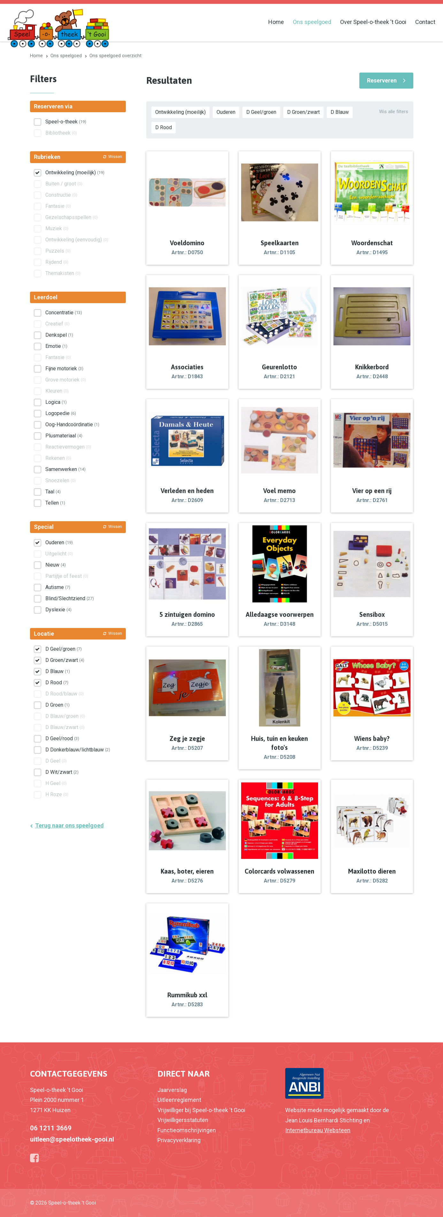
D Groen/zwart (303, 112)
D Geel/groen (261, 112)
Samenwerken (65, 469)
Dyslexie (58, 610)
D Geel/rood (62, 738)
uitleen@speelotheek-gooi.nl (72, 1139)
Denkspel (59, 335)
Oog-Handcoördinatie (72, 424)
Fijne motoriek (64, 368)
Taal (53, 492)
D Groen (57, 705)
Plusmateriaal (63, 436)
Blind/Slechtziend (69, 598)
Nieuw (55, 565)
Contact (425, 22)
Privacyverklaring (179, 1140)
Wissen (115, 156)
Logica (56, 402)
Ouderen (226, 112)
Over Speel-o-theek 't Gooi (373, 22)
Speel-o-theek (65, 122)
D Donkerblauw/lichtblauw (77, 750)
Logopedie (60, 413)
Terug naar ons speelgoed (69, 825)
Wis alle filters (393, 111)
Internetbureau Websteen (317, 1130)
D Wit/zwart (62, 772)
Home (276, 22)
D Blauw (340, 112)
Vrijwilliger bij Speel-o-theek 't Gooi (201, 1110)
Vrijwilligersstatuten (182, 1120)
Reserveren (382, 80)
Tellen (55, 503)
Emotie (56, 346)
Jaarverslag (172, 1090)
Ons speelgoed (312, 22)
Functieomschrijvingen (186, 1130)
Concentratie (63, 313)
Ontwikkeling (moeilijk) (180, 112)
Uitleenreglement (179, 1099)
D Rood (163, 127)
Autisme (57, 587)
